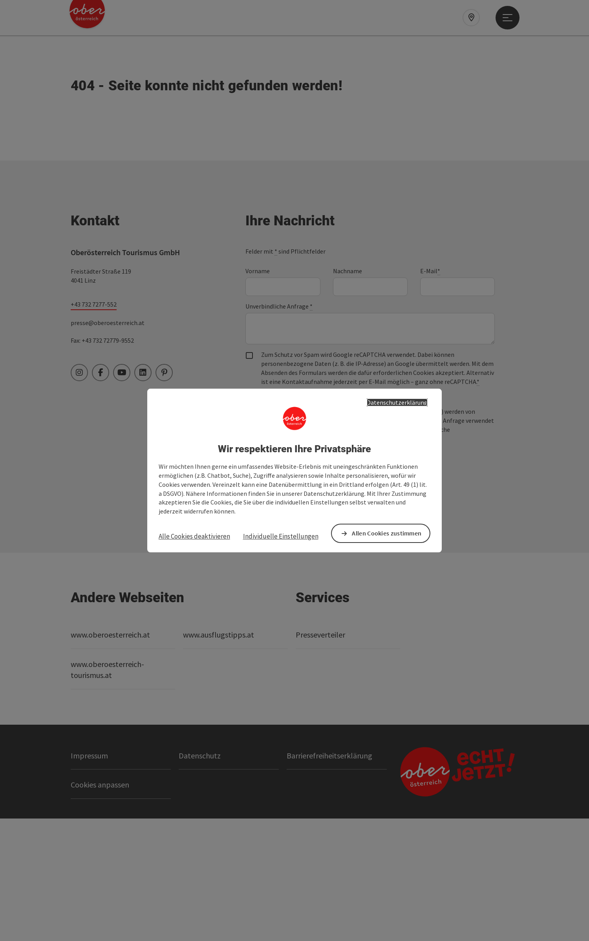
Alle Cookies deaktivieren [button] (194, 536)
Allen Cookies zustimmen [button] (386, 533)
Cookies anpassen (100, 907)
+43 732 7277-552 (94, 427)
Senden (277, 585)
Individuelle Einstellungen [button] (280, 536)
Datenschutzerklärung (397, 402)
